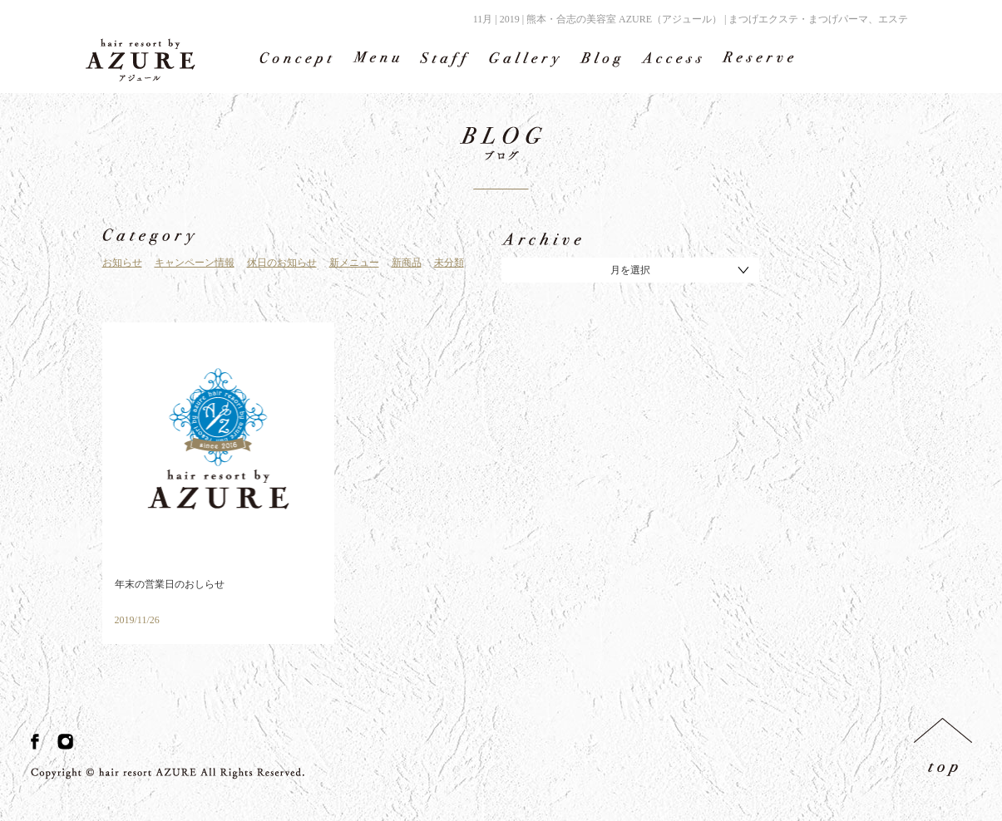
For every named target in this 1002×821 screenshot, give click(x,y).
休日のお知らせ (282, 262)
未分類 (449, 262)
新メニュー (354, 262)
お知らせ (122, 262)
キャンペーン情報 (194, 262)
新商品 (407, 262)
